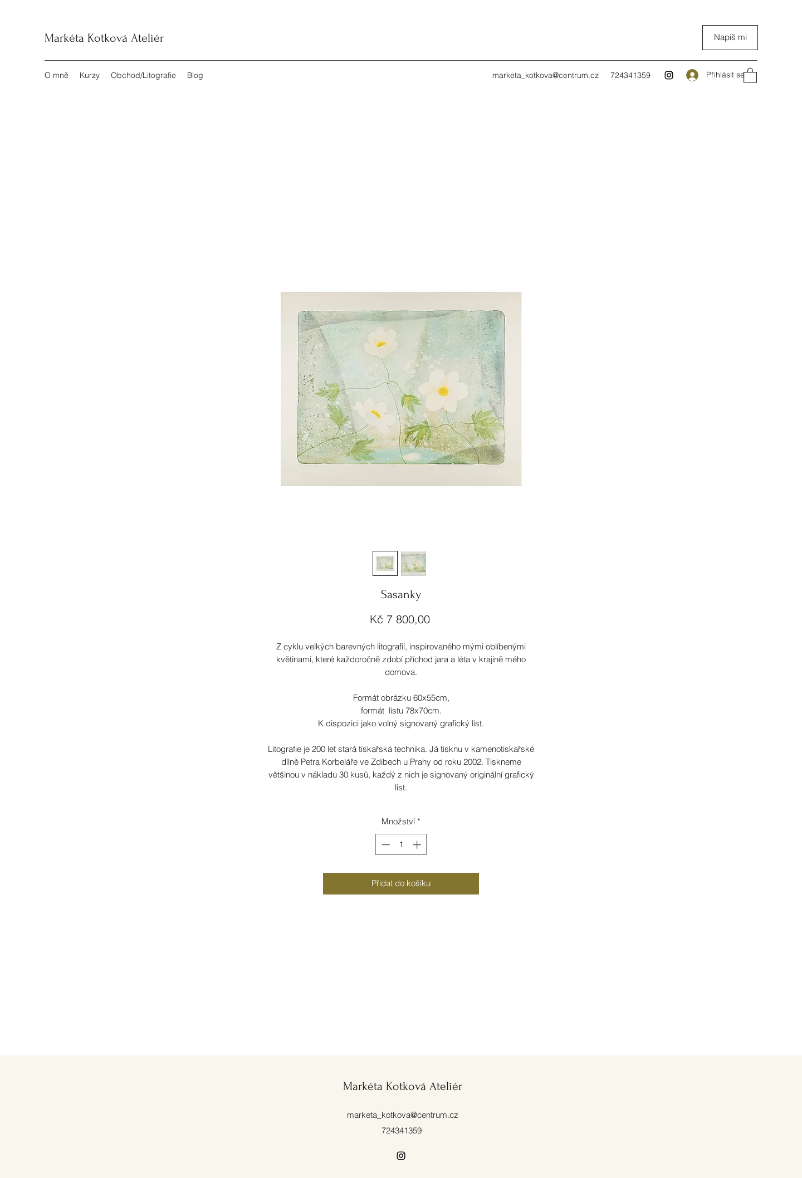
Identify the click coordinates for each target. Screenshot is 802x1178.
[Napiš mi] (730, 37)
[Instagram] (668, 75)
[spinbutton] (401, 844)
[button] (750, 75)
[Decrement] (384, 844)
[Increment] (418, 844)
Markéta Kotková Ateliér (104, 38)
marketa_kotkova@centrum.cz (545, 75)
